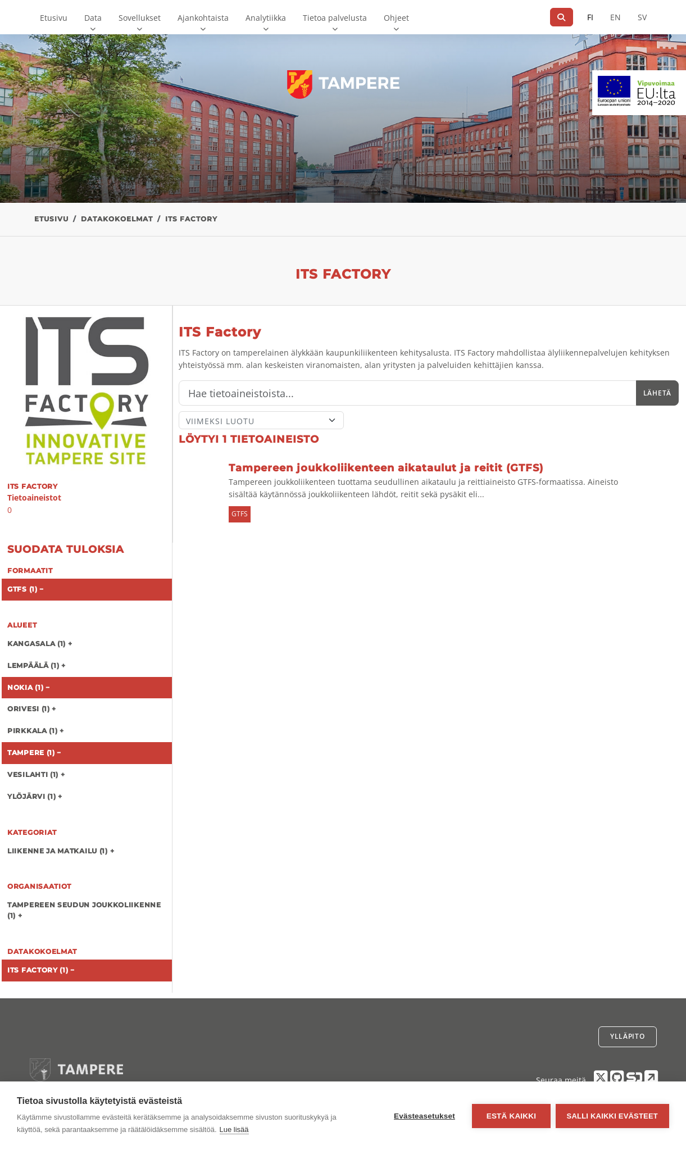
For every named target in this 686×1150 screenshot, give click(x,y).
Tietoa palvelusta (335, 17)
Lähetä (657, 393)
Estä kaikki (510, 1116)
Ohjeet (396, 17)
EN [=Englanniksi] (615, 17)
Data (93, 17)
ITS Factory (191, 219)
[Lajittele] (261, 420)
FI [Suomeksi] (590, 17)
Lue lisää (234, 1129)
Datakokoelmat (117, 219)
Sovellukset (140, 17)
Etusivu (53, 17)
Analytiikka (266, 17)
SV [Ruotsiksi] (642, 17)
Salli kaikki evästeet (612, 1116)
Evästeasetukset (424, 1116)
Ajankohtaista (203, 17)
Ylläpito (627, 1036)
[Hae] (561, 17)
